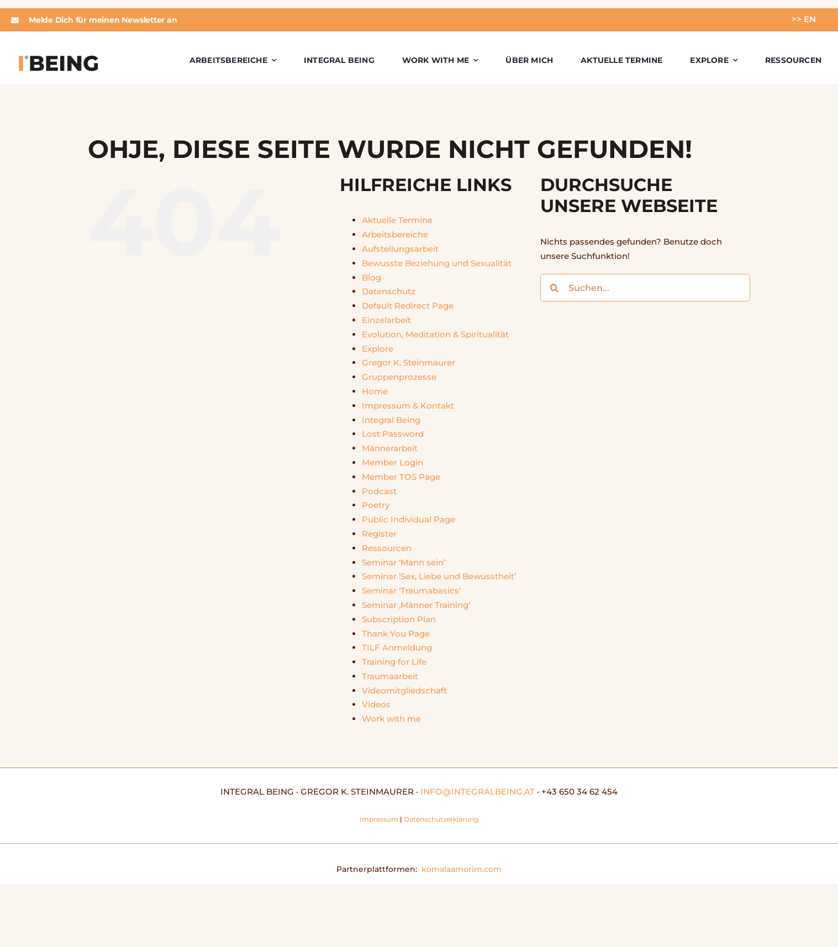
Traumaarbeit (390, 676)
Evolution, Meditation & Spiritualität (435, 334)
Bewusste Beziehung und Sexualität (437, 263)
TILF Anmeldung (397, 647)
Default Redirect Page (408, 305)
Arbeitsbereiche (395, 234)
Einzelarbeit (386, 320)
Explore (377, 348)
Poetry (375, 505)
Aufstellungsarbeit (400, 249)
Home (375, 391)
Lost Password (393, 433)
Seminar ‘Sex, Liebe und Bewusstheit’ (439, 576)
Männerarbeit (390, 448)
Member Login (392, 462)
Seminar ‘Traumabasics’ (411, 590)
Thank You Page (396, 633)
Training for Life (394, 662)
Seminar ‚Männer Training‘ (416, 605)
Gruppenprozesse (399, 377)
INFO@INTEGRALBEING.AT (477, 791)
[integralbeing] (58, 57)
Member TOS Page (401, 477)
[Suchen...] (645, 287)
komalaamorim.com (461, 869)
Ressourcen (387, 548)
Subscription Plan (399, 619)
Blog (371, 277)
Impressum (379, 819)
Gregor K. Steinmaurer (408, 362)
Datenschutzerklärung (441, 819)
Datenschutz (388, 291)
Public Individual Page (408, 519)
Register (379, 533)
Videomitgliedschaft (404, 690)
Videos (376, 704)
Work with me (391, 718)
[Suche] (554, 287)
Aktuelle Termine (397, 220)
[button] (206, 19)
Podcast (379, 491)
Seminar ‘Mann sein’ (403, 562)
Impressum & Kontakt (408, 405)
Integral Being (391, 420)
